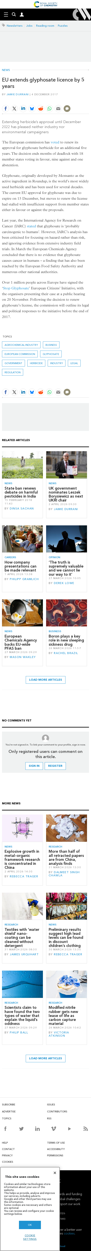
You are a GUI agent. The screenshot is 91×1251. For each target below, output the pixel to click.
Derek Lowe (64, 583)
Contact (8, 1149)
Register (55, 766)
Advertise (9, 1111)
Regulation (13, 372)
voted (55, 142)
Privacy (7, 1155)
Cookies (7, 1161)
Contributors (57, 1111)
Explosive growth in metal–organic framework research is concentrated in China (22, 859)
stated (31, 226)
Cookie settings (30, 1237)
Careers (10, 557)
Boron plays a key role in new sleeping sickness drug (66, 640)
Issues (51, 1104)
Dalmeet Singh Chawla (64, 874)
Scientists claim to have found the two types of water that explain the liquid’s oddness (22, 1015)
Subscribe (8, 1104)
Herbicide (36, 363)
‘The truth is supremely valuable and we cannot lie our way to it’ (66, 568)
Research (55, 846)
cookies (69, 1233)
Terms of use (56, 1142)
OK (30, 1224)
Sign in (34, 766)
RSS (49, 1118)
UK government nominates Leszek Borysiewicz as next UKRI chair (66, 494)
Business (51, 344)
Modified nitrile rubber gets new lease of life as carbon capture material (63, 1015)
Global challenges (68, 1199)
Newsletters (15, 25)
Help (5, 1142)
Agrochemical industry (21, 344)
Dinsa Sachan (22, 508)
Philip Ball (19, 1032)
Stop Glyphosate (16, 288)
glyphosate (51, 354)
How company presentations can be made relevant (21, 566)
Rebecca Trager (24, 876)
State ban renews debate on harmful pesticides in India (21, 492)
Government (13, 363)
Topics (6, 1118)
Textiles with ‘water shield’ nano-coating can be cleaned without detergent (22, 937)
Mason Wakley (23, 657)
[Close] (54, 1172)
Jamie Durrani (18, 94)
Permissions (55, 1155)
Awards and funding (68, 1194)
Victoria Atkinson (59, 1034)
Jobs (29, 25)
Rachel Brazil (66, 653)
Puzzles (63, 25)
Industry (56, 363)
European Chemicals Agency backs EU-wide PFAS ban (21, 642)
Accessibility (56, 1149)
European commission (20, 354)
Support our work (68, 1204)
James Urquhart (24, 954)
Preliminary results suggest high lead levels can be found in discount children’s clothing (66, 937)
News (6, 70)
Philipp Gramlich (24, 579)
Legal (74, 363)
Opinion (54, 557)
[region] (30, 1209)
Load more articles (45, 679)
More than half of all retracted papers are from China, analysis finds (66, 857)
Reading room (45, 25)
